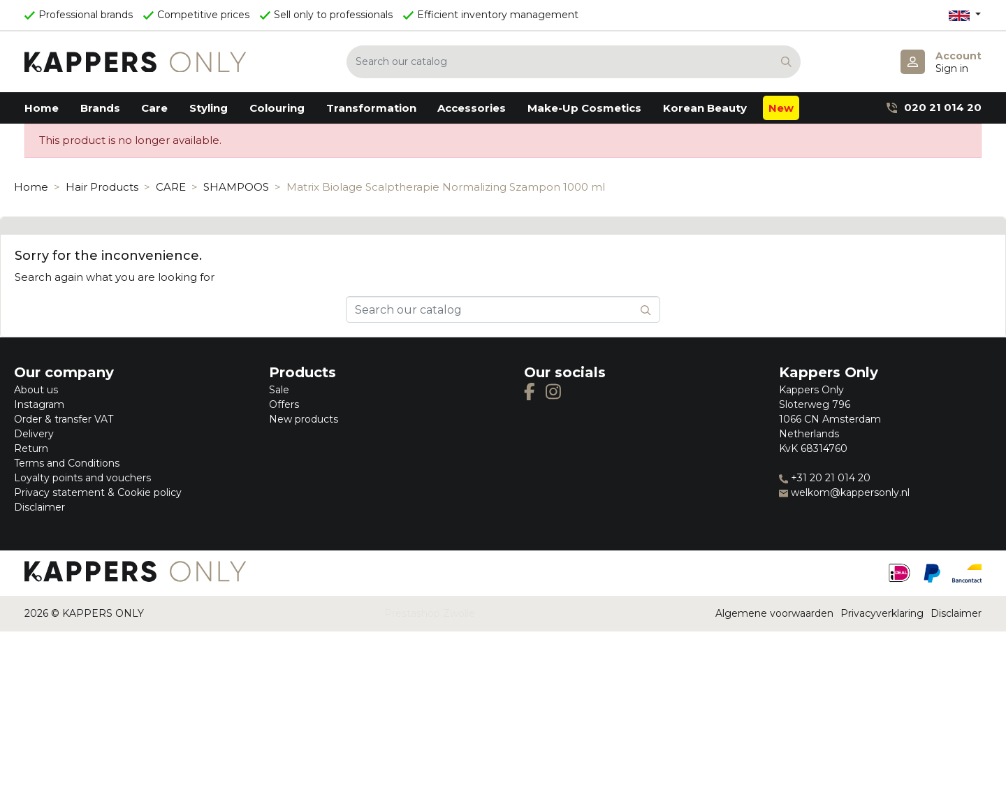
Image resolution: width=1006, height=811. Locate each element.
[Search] (574, 61)
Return (31, 448)
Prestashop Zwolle (429, 613)
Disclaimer (39, 507)
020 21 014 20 (934, 107)
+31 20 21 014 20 (824, 478)
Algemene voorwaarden (774, 613)
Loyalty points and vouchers (82, 478)
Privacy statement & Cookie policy (98, 492)
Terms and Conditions (66, 463)
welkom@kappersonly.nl (844, 492)
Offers (284, 404)
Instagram (39, 404)
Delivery (34, 434)
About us (36, 389)
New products (303, 419)
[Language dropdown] (965, 15)
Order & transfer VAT (63, 419)
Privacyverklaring (882, 613)
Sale (279, 389)
